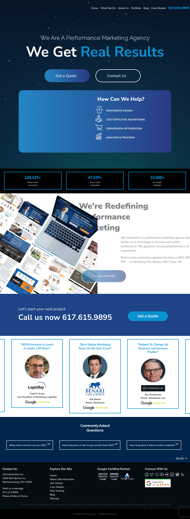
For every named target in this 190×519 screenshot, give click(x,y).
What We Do (108, 8)
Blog (146, 8)
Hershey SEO (74, 504)
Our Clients (56, 482)
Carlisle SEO (43, 504)
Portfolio (136, 8)
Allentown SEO (27, 504)
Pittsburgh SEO (125, 504)
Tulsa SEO (165, 504)
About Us (123, 8)
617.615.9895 (178, 8)
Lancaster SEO (90, 504)
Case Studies (158, 8)
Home (94, 8)
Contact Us (117, 75)
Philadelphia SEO (107, 504)
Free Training (57, 490)
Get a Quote (65, 75)
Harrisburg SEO (58, 504)
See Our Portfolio (86, 276)
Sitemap (54, 498)
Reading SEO (141, 504)
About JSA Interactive (62, 479)
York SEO (153, 504)
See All (181, 458)
